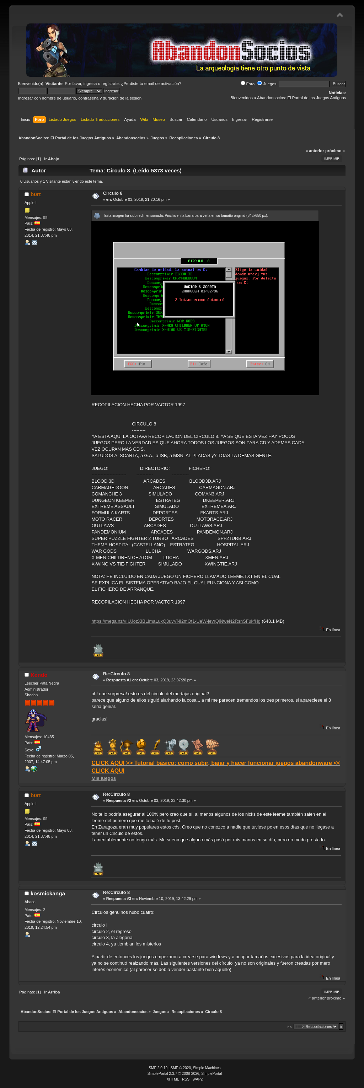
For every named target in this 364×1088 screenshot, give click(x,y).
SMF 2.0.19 (158, 1068)
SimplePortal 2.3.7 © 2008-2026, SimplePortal (185, 1074)
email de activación (161, 83)
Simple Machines (207, 1068)
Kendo (39, 675)
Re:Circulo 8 (116, 673)
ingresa (90, 83)
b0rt (36, 194)
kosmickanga (48, 893)
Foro (248, 84)
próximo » (335, 151)
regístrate (110, 83)
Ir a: (290, 1027)
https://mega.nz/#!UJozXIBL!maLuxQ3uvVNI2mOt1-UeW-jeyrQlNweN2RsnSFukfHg (176, 621)
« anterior (314, 151)
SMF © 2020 (181, 1068)
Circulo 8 (113, 193)
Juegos (266, 84)
